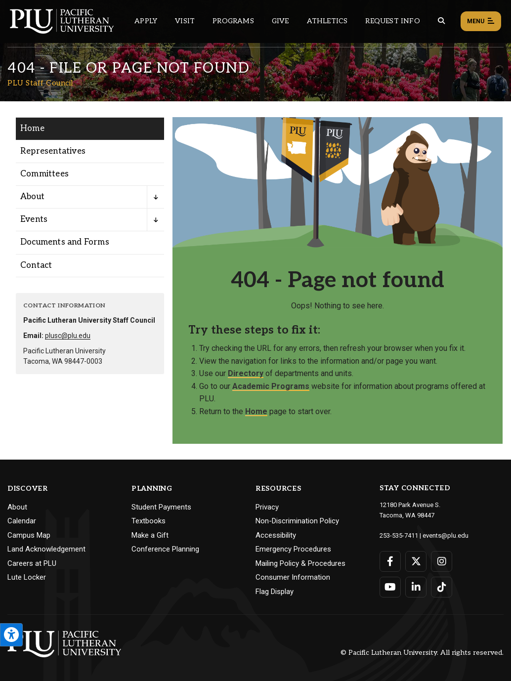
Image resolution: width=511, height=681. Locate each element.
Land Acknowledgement (46, 549)
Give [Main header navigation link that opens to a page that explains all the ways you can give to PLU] (280, 21)
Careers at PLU (31, 563)
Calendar (21, 520)
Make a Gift (150, 535)
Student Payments (161, 507)
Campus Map (28, 535)
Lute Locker (26, 577)
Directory (245, 373)
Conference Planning (165, 549)
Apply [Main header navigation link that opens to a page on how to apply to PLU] (145, 21)
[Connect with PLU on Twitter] (415, 561)
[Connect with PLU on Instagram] (441, 561)
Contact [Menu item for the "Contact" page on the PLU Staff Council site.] (36, 265)
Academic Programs (270, 386)
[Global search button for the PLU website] (441, 21)
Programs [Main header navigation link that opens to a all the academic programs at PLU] (233, 21)
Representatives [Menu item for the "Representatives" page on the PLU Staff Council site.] (52, 151)
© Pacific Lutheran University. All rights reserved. (422, 652)
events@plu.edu (445, 535)
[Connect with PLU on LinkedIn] (415, 587)
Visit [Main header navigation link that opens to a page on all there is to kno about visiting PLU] (185, 21)
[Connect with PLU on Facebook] (390, 561)
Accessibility (276, 535)
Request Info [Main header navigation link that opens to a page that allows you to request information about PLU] (392, 21)
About (17, 507)
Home (256, 411)
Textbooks (148, 520)
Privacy (267, 507)
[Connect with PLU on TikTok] (441, 587)
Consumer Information (293, 577)
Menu (481, 22)
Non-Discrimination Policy (297, 520)
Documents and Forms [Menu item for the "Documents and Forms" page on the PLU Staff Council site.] (64, 242)
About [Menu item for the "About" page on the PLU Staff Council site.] (32, 197)
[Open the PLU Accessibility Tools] (11, 634)
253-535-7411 (399, 535)
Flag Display (275, 591)
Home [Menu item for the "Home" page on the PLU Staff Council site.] (32, 128)
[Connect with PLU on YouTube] (390, 587)
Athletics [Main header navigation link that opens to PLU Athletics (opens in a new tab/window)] (327, 21)
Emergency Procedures (293, 549)
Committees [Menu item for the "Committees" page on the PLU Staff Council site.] (44, 174)
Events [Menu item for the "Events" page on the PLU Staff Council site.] (33, 219)
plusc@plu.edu (67, 336)
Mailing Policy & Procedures (300, 563)
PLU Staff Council (40, 83)
